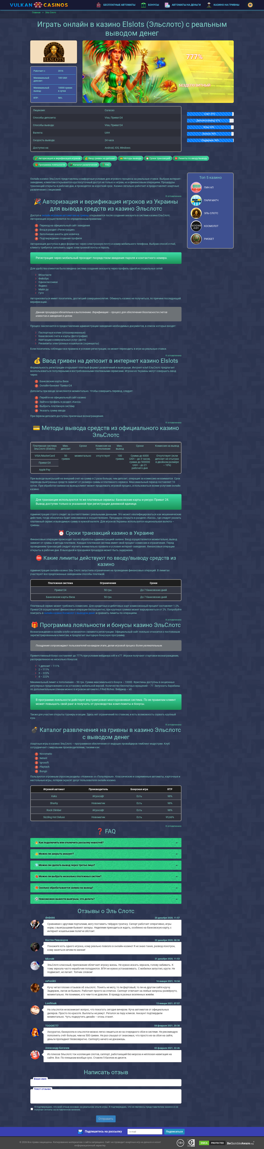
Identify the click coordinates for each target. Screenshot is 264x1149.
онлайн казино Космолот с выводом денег (69, 613)
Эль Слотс (211, 213)
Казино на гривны (222, 5)
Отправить (105, 1119)
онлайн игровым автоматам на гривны (65, 215)
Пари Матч (211, 200)
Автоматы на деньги (182, 5)
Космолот (211, 226)
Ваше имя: (40, 1078)
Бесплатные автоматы (115, 5)
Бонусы (150, 5)
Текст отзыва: (42, 1088)
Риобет (209, 238)
